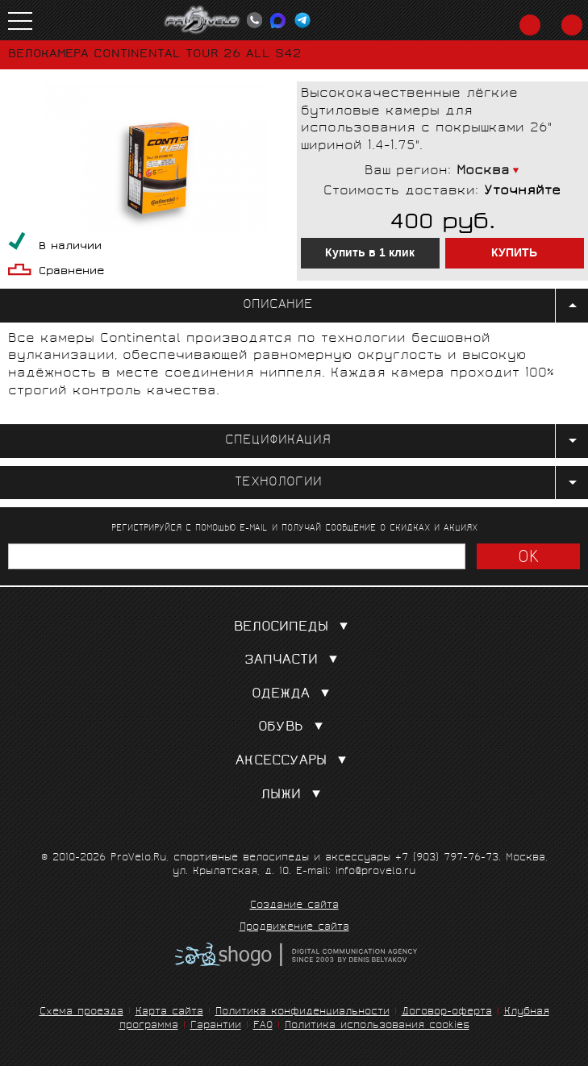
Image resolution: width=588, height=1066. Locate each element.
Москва (483, 171)
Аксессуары (294, 761)
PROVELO (202, 20)
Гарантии (215, 1026)
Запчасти (294, 660)
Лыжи (294, 795)
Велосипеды (294, 627)
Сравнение (71, 272)
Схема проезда (81, 1012)
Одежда (294, 694)
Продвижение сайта (294, 928)
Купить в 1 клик (370, 253)
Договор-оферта (447, 1012)
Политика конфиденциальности (302, 1012)
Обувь (294, 727)
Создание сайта (294, 906)
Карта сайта (169, 1012)
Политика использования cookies (377, 1026)
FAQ (263, 1026)
